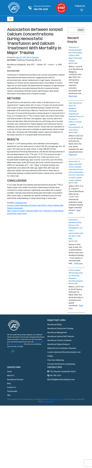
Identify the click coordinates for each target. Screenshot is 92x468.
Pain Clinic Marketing (55, 360)
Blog (9, 383)
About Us (10, 375)
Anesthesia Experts (56, 399)
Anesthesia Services (15, 379)
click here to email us (16, 344)
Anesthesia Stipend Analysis (58, 344)
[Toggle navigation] (10, 19)
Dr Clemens (34, 57)
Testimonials (12, 391)
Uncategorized (21, 203)
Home (9, 371)
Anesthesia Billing (54, 324)
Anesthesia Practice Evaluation (59, 340)
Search (80, 30)
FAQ (8, 395)
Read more (73, 96)
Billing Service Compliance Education (61, 348)
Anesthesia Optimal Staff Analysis (60, 336)
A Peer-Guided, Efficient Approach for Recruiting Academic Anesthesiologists (76, 275)
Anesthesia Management (57, 332)
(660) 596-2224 (48, 402)
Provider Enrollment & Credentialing (61, 364)
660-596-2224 (41, 9)
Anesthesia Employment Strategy (60, 328)
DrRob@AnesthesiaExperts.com (61, 379)
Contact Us (11, 387)
